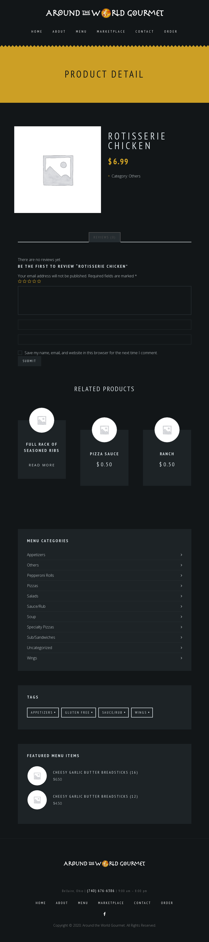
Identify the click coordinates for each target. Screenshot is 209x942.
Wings (32, 658)
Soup (31, 616)
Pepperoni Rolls (40, 575)
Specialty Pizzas (40, 627)
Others (135, 176)
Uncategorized (39, 647)
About (59, 31)
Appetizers (36, 554)
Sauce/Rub (36, 606)
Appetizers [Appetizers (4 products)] (42, 712)
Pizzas (32, 585)
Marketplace (111, 31)
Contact (144, 31)
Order (171, 31)
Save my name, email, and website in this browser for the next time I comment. (91, 352)
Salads (32, 596)
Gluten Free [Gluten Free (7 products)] (77, 712)
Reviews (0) (105, 237)
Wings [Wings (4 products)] (141, 712)
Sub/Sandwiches (41, 637)
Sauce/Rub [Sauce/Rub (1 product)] (112, 712)
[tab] (105, 237)
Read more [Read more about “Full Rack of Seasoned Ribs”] (42, 465)
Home (37, 31)
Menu (81, 31)
